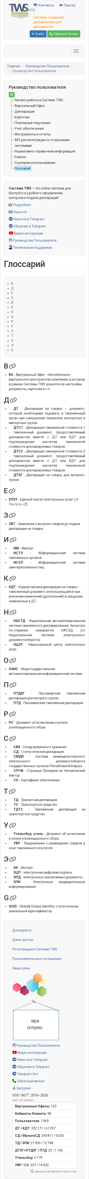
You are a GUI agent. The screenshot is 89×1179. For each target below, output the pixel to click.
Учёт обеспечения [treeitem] (29, 128)
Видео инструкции (26, 233)
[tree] (44, 134)
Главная (13, 66)
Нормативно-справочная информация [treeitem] (45, 151)
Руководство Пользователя (47, 66)
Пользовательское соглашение (36, 959)
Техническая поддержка (30, 247)
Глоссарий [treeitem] (23, 168)
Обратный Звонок (64, 34)
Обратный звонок (28, 1081)
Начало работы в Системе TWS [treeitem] (39, 100)
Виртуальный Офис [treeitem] (30, 106)
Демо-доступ (22, 940)
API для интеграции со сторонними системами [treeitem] (42, 142)
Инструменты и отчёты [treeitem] (33, 134)
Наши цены (21, 968)
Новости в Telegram (26, 219)
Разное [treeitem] (20, 157)
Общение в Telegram (27, 226)
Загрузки (21, 1088)
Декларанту (22, 930)
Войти (38, 34)
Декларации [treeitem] (25, 111)
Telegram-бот (25, 1074)
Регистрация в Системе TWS (34, 949)
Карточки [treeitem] (22, 117)
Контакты (43, 5)
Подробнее (20, 205)
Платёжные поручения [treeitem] (32, 123)
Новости (18, 212)
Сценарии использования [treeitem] (35, 163)
